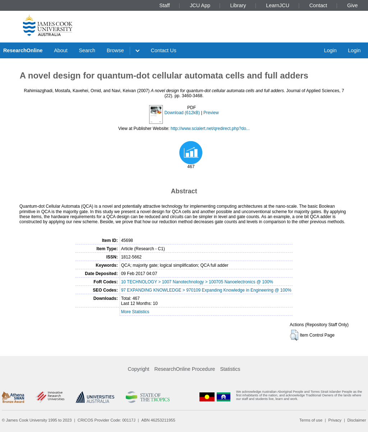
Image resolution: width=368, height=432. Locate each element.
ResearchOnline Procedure (185, 369)
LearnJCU (277, 5)
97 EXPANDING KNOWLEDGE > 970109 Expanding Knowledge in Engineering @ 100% (206, 290)
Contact (318, 5)
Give (352, 5)
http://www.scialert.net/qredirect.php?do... (210, 128)
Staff (164, 5)
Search (87, 50)
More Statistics (135, 311)
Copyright (139, 369)
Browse (115, 50)
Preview (211, 112)
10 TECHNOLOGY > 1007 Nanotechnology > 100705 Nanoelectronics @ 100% (197, 281)
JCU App (200, 5)
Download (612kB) (182, 112)
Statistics (230, 369)
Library (238, 5)
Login (330, 50)
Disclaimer (357, 420)
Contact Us (163, 50)
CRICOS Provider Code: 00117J (106, 420)
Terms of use (310, 420)
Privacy (334, 420)
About (61, 50)
